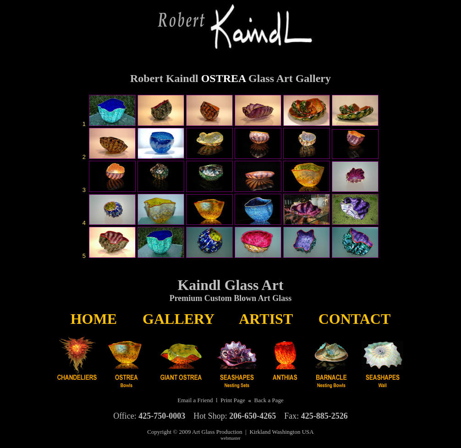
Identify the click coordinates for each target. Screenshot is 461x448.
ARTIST (265, 319)
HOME (94, 319)
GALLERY (178, 319)
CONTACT (354, 319)
